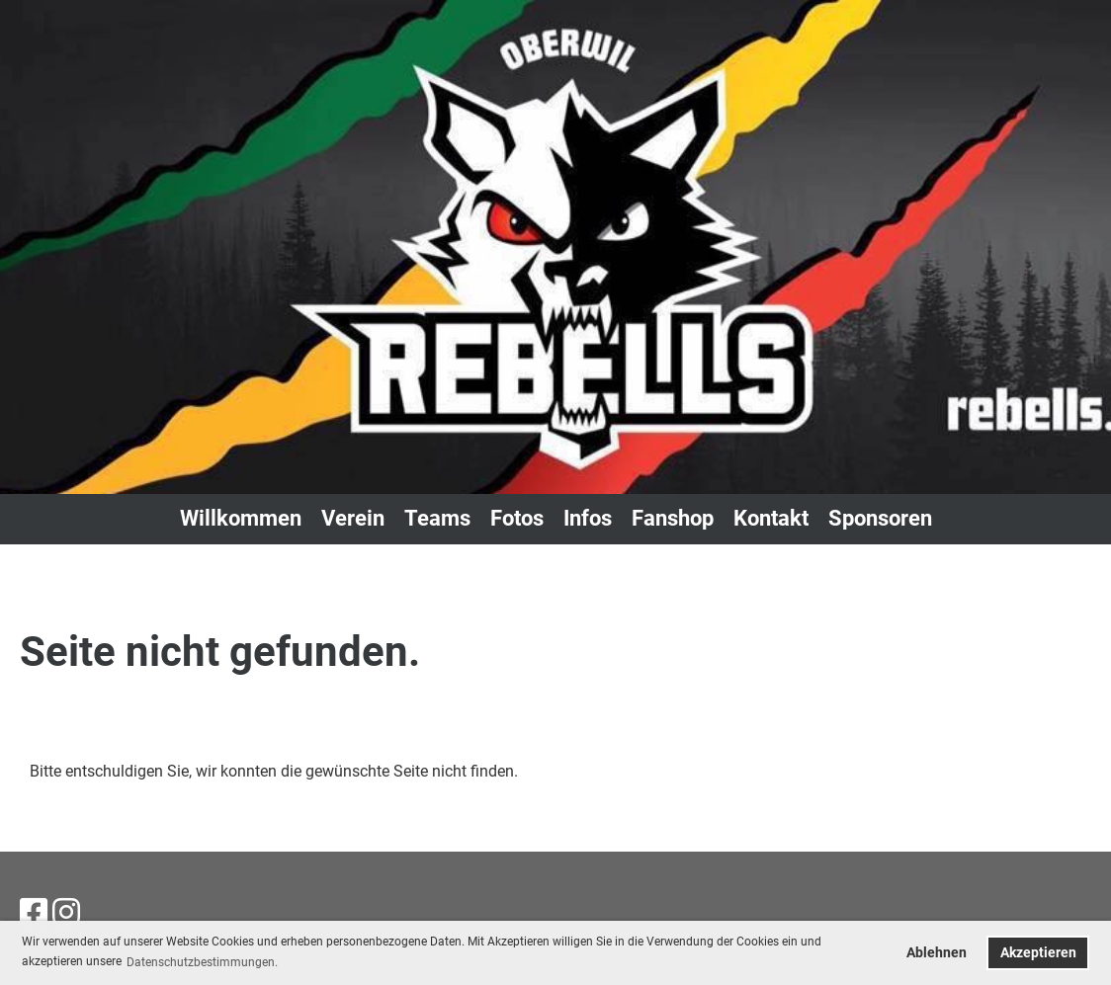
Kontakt (771, 518)
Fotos (517, 518)
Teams (437, 518)
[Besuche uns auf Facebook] (33, 913)
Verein (353, 518)
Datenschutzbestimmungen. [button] (202, 962)
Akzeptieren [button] (1038, 952)
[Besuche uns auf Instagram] (66, 913)
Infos (587, 518)
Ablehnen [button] (936, 952)
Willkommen (240, 518)
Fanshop (673, 518)
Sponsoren (880, 518)
